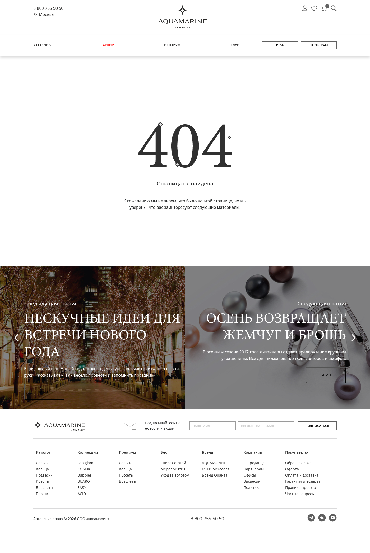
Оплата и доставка (301, 475)
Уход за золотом (175, 475)
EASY (82, 487)
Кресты (42, 481)
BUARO (84, 481)
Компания (253, 452)
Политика (252, 487)
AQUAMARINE (214, 462)
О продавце (254, 462)
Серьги (42, 462)
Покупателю (296, 452)
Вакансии (252, 481)
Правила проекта (300, 487)
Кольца (42, 468)
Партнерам (318, 45)
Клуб (280, 45)
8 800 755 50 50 (48, 8)
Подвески (44, 475)
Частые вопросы (300, 493)
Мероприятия (173, 468)
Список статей (173, 462)
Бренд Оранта (214, 475)
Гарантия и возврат (302, 481)
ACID (82, 493)
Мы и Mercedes (215, 468)
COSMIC (84, 468)
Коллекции (88, 452)
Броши (42, 493)
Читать (44, 392)
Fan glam (85, 462)
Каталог (43, 45)
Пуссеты (126, 475)
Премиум (172, 45)
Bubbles (85, 475)
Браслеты (44, 487)
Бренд (207, 452)
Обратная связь (299, 462)
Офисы (250, 475)
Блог (234, 45)
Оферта (292, 468)
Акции (108, 45)
